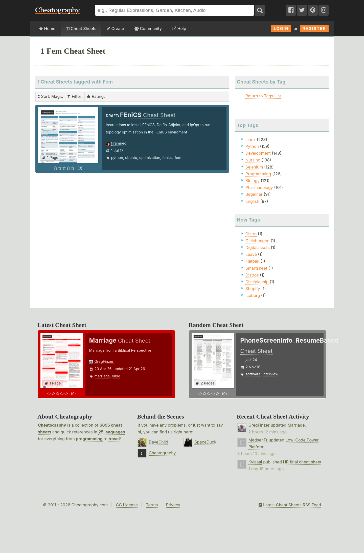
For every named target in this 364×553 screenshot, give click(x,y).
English (252, 201)
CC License (127, 504)
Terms (152, 504)
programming (89, 438)
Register (314, 28)
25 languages (111, 431)
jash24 (251, 359)
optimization (149, 157)
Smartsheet (256, 268)
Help (179, 28)
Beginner (254, 194)
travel (114, 438)
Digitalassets (257, 247)
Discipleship (256, 281)
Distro (251, 233)
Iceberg (252, 295)
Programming (258, 173)
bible (116, 376)
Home (47, 28)
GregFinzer (104, 361)
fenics (167, 157)
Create (115, 28)
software (252, 374)
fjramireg (119, 143)
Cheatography (52, 425)
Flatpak (252, 261)
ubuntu (131, 157)
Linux (250, 139)
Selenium (254, 167)
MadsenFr (257, 440)
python (117, 157)
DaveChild (158, 442)
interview (270, 374)
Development (258, 153)
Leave (251, 254)
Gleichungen (257, 240)
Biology (252, 180)
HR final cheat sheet (302, 461)
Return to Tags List (263, 95)
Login (281, 28)
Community (148, 28)
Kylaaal (255, 461)
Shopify (252, 288)
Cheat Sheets (81, 28)
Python (252, 146)
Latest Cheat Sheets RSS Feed (290, 504)
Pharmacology (259, 187)
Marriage (296, 425)
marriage (102, 376)
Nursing (252, 159)
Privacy (173, 504)
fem (178, 157)
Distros (252, 275)
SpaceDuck (205, 442)
